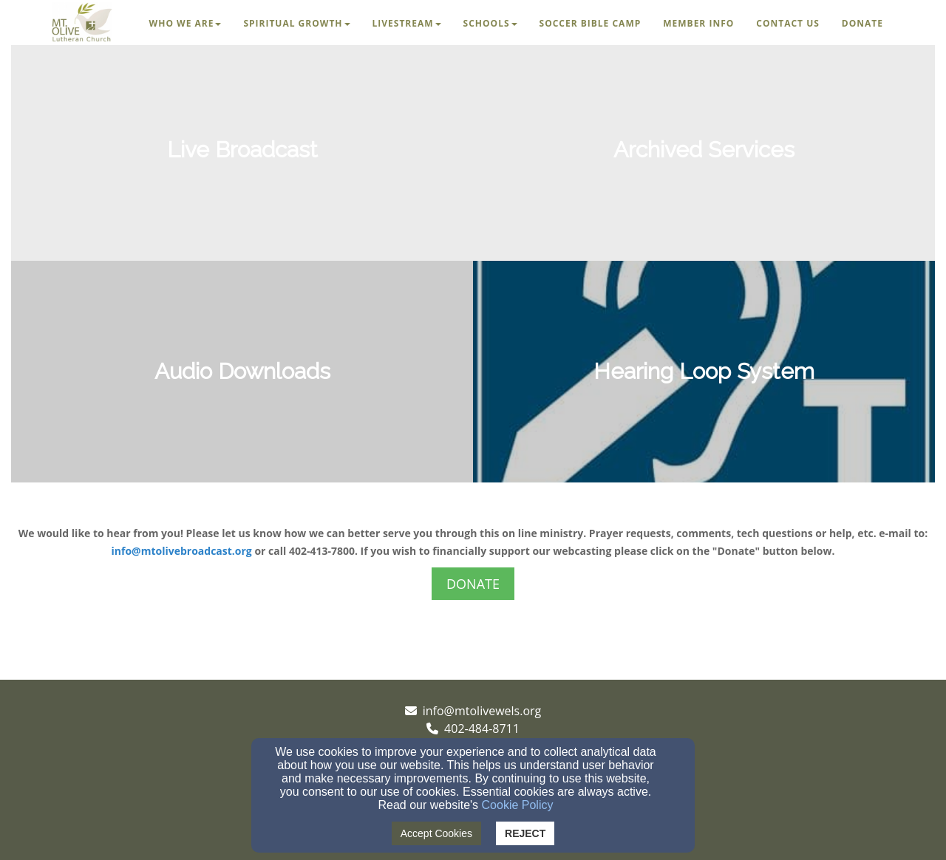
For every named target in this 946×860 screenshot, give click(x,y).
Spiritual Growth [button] (296, 23)
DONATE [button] (473, 584)
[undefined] (242, 150)
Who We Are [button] (185, 23)
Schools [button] (490, 23)
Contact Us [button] (788, 23)
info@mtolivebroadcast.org (182, 551)
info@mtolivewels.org (482, 711)
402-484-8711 (482, 728)
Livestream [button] (406, 23)
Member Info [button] (698, 23)
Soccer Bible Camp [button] (591, 23)
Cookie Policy (518, 805)
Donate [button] (862, 23)
